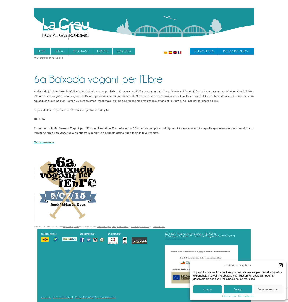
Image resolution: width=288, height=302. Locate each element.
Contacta (124, 51)
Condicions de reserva (105, 297)
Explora (102, 51)
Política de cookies (229, 296)
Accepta (207, 289)
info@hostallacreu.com (175, 239)
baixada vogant (104, 226)
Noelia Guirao (159, 226)
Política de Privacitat (246, 296)
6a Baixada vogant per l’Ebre (98, 79)
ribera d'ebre (122, 226)
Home (42, 51)
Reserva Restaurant (236, 51)
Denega (238, 289)
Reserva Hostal (204, 51)
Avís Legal (46, 297)
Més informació (44, 142)
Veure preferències (268, 289)
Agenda (67, 226)
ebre (114, 226)
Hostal (59, 51)
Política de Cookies (84, 297)
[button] (280, 265)
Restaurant (80, 51)
